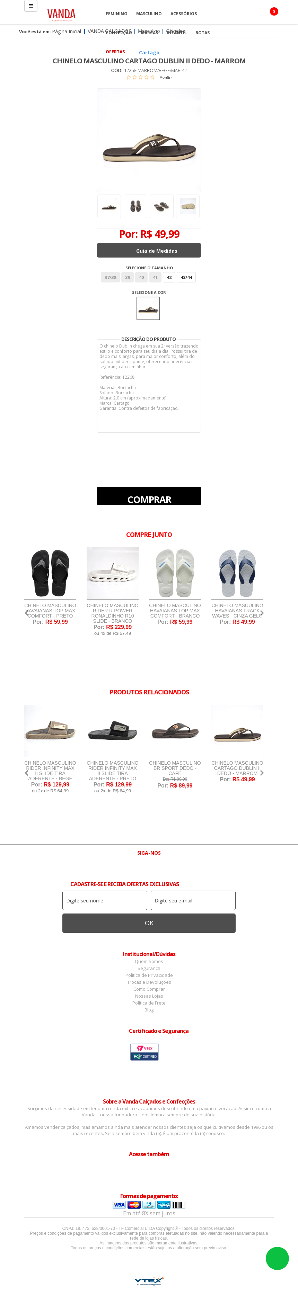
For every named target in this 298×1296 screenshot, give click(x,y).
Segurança (149, 968)
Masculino (149, 14)
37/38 (110, 277)
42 (169, 277)
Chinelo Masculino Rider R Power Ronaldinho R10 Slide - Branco (112, 613)
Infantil (177, 33)
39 (127, 277)
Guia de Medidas (156, 251)
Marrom (148, 308)
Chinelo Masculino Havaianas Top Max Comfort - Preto (50, 611)
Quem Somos (149, 961)
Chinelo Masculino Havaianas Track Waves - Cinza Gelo (237, 611)
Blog (149, 1010)
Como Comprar (149, 989)
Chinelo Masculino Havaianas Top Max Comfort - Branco (175, 611)
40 (141, 277)
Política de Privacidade (149, 975)
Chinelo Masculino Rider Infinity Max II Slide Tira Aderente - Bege (50, 770)
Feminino (117, 14)
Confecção (119, 33)
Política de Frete (149, 1003)
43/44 (186, 277)
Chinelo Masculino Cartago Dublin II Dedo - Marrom (237, 768)
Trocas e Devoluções (149, 982)
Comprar (149, 499)
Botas (202, 33)
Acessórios (183, 14)
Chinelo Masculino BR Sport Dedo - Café (175, 768)
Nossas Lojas (149, 996)
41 (155, 277)
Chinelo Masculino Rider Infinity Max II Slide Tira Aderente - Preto (112, 770)
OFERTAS (115, 52)
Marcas (149, 33)
